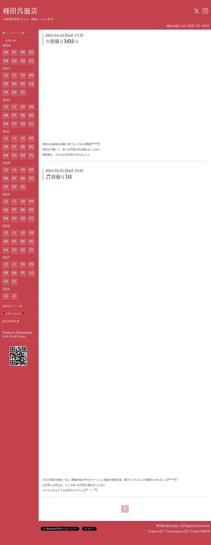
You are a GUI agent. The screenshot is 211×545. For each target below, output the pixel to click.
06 (23, 52)
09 (31, 75)
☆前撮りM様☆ (62, 41)
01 (31, 61)
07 (14, 52)
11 (14, 75)
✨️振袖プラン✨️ (12, 306)
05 (31, 52)
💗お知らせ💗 (10, 40)
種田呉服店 (20, 12)
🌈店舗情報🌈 (10, 321)
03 (14, 61)
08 (6, 52)
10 (23, 75)
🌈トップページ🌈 (13, 33)
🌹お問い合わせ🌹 (13, 314)
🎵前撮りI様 (58, 177)
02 (23, 61)
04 (6, 61)
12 (6, 75)
